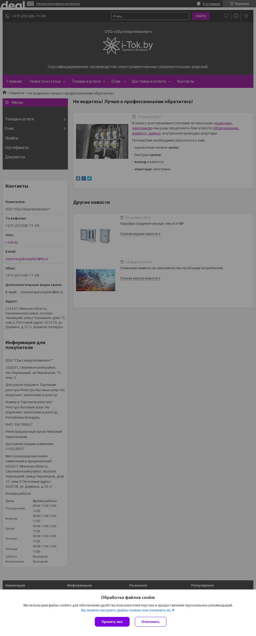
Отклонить (151, 622)
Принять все (112, 622)
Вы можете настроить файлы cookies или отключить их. (126, 610)
